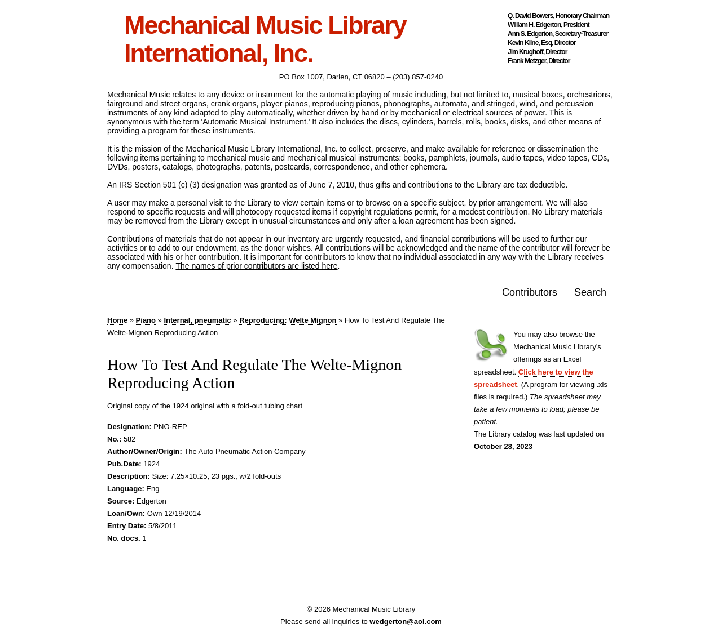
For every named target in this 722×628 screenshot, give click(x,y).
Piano (146, 320)
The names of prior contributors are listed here (256, 265)
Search (590, 292)
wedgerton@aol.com (405, 621)
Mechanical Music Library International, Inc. (265, 39)
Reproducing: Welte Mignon (287, 320)
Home (117, 320)
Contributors (529, 292)
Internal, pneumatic (197, 320)
